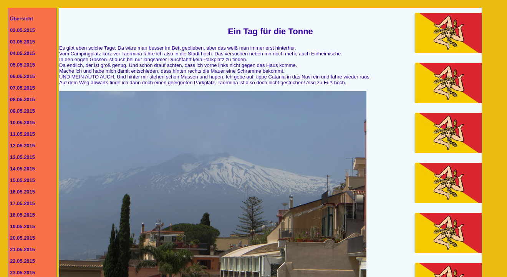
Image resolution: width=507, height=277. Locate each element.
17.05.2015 (22, 203)
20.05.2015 (22, 238)
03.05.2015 (22, 42)
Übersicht (21, 19)
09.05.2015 (22, 111)
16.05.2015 (22, 192)
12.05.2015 (22, 146)
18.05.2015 (22, 215)
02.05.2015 (22, 30)
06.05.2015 (22, 76)
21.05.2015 (22, 249)
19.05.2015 (22, 226)
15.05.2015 (22, 180)
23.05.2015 (22, 272)
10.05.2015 (22, 122)
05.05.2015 (22, 65)
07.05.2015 (22, 88)
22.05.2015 (22, 261)
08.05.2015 (22, 99)
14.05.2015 (22, 169)
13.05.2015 (22, 157)
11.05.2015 (22, 134)
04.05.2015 (22, 53)
